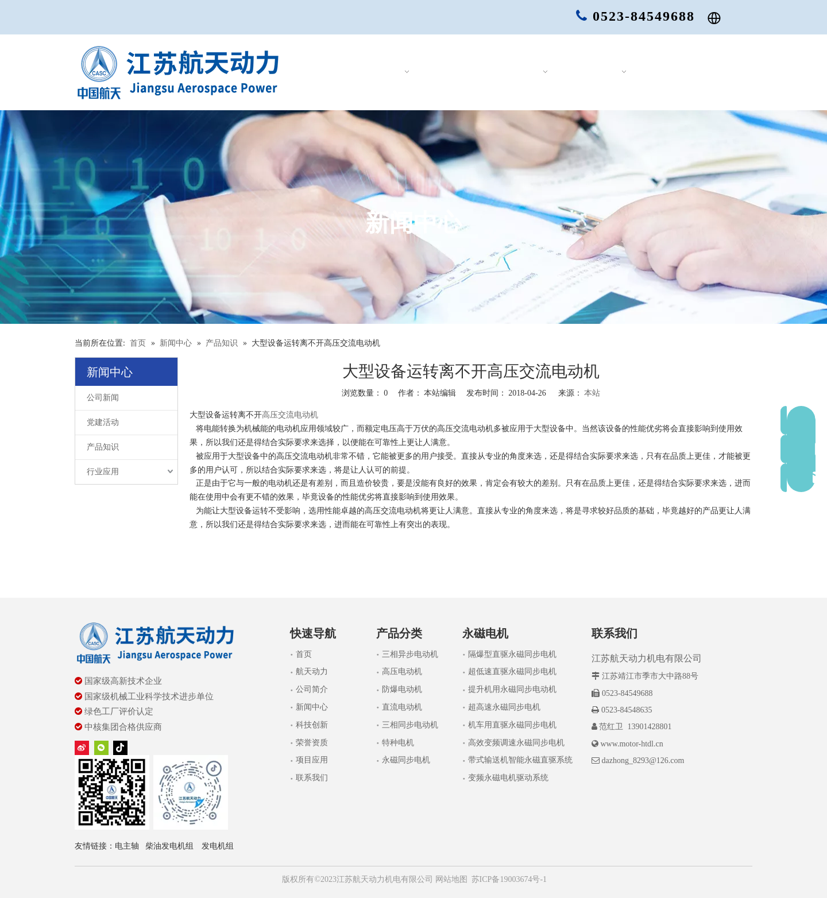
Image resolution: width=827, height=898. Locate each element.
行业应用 (103, 471)
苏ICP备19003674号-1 (509, 879)
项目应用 (312, 760)
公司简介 (312, 689)
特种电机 (398, 742)
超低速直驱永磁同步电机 (512, 671)
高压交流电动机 (290, 415)
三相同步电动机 (410, 725)
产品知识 (103, 447)
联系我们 (312, 777)
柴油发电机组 (169, 846)
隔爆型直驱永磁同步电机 (512, 654)
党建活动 (103, 422)
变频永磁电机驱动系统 (508, 777)
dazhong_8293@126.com (642, 760)
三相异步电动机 (410, 654)
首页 (304, 654)
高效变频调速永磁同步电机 (516, 742)
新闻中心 (312, 707)
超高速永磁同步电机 (504, 707)
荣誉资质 (312, 742)
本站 (592, 393)
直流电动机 (402, 707)
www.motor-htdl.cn (631, 744)
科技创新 (312, 725)
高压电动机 (402, 671)
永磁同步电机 (406, 760)
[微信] (101, 747)
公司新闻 (103, 397)
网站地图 (450, 879)
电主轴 (127, 846)
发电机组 (218, 846)
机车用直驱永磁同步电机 (512, 725)
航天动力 (312, 671)
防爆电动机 (402, 689)
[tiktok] (120, 747)
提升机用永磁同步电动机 (512, 689)
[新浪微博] (82, 747)
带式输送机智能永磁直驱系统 (520, 760)
